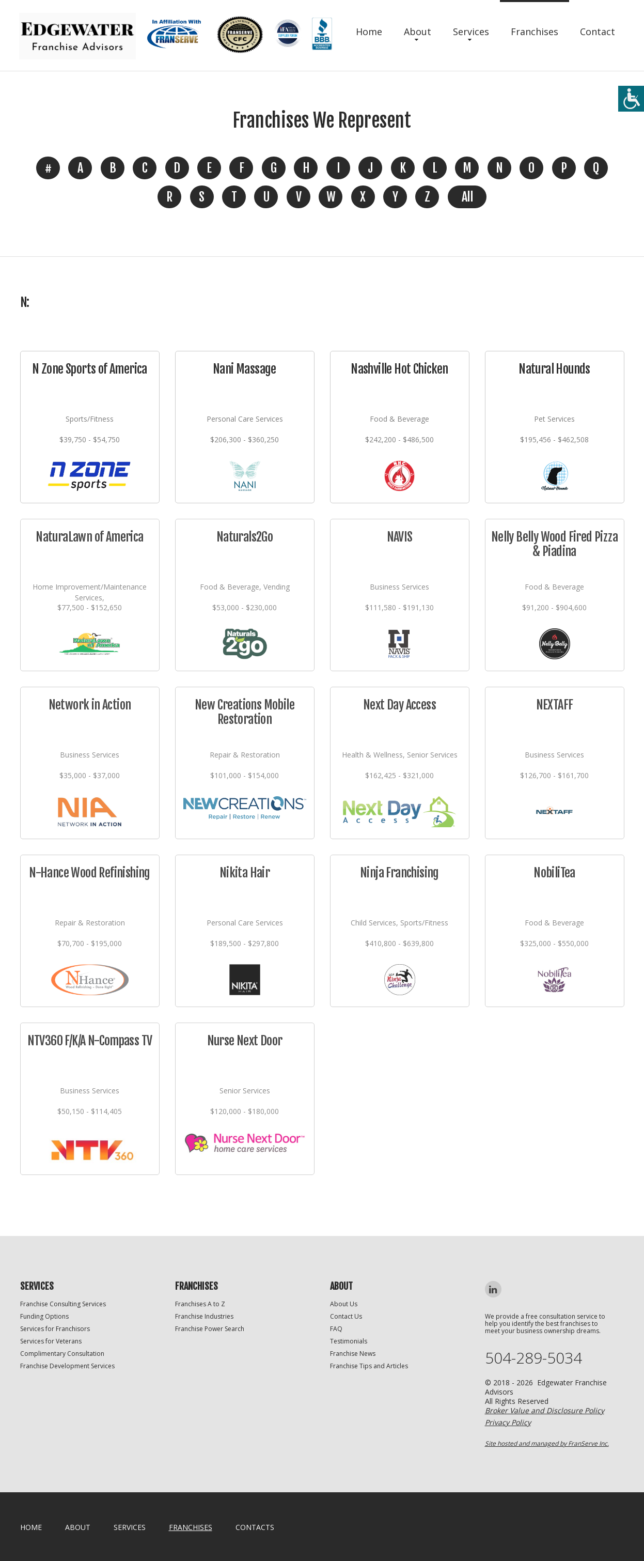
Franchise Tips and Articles (369, 1366)
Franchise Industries (204, 1316)
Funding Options (44, 1316)
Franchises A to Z (200, 1304)
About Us (343, 1304)
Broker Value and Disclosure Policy (544, 1410)
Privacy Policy (508, 1422)
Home (369, 31)
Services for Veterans (51, 1341)
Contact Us (346, 1316)
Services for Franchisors (55, 1328)
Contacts (254, 1527)
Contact (597, 31)
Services (471, 31)
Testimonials (348, 1341)
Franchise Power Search (209, 1328)
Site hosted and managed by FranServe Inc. (547, 1443)
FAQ (336, 1328)
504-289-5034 (533, 1358)
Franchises (534, 31)
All (467, 197)
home (31, 1527)
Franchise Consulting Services (63, 1304)
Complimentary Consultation (62, 1353)
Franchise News (352, 1353)
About (417, 31)
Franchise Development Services (67, 1366)
